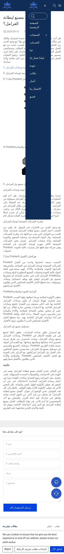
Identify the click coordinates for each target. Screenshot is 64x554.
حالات (57, 526)
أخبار (49, 526)
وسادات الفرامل (14, 67)
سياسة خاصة (9, 541)
